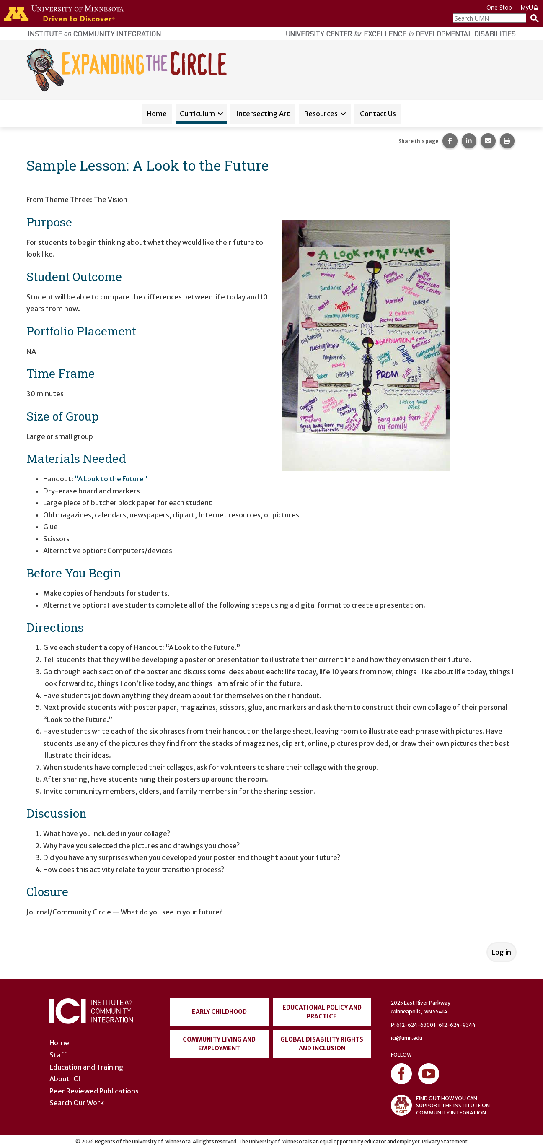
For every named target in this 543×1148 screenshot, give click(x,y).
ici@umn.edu (406, 1038)
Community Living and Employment (219, 1044)
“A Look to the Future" (111, 479)
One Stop (499, 7)
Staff (58, 1055)
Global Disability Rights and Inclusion (321, 1044)
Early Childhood (219, 1012)
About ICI (64, 1079)
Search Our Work (76, 1103)
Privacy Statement (445, 1141)
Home (157, 113)
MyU (529, 7)
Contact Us (378, 113)
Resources (321, 113)
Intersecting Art (263, 113)
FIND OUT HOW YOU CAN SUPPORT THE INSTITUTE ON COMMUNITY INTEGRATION (440, 1105)
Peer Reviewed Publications (94, 1091)
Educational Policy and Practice (322, 1012)
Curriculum (197, 113)
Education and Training (86, 1067)
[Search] (532, 18)
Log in (501, 952)
